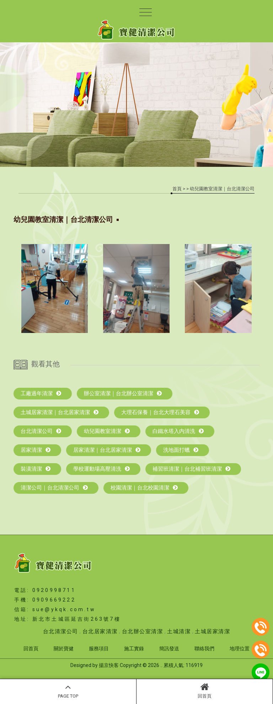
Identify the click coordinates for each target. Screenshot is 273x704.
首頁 (177, 188)
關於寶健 (64, 648)
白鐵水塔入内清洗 (178, 431)
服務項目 (99, 648)
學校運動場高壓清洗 (101, 469)
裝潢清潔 (35, 469)
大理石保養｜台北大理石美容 (160, 412)
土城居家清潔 (212, 631)
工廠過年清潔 (41, 393)
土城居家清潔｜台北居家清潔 (59, 412)
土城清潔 (179, 631)
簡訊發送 (169, 648)
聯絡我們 (204, 648)
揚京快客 (109, 665)
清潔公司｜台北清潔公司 (54, 488)
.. (161, 665)
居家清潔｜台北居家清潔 (106, 450)
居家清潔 (35, 450)
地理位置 (240, 648)
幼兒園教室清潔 (107, 431)
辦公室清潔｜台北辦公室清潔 (123, 393)
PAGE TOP (68, 690)
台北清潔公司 (41, 431)
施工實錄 (134, 648)
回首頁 (204, 690)
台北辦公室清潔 (142, 631)
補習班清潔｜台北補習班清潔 (191, 469)
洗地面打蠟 (180, 450)
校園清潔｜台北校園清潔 (144, 488)
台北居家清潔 (100, 631)
